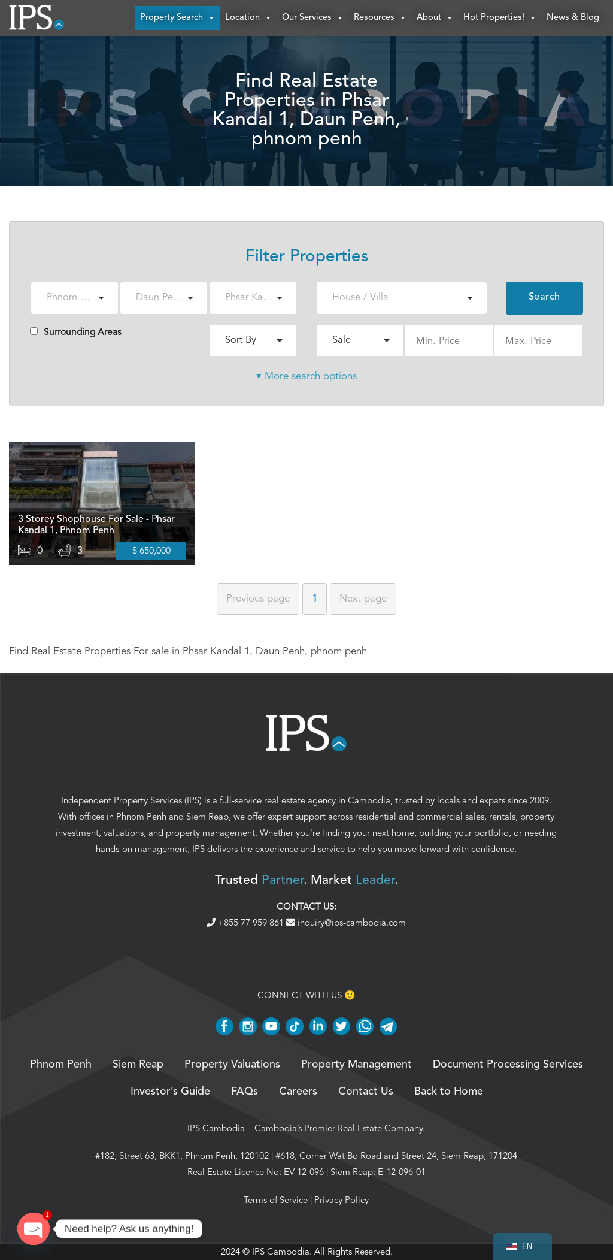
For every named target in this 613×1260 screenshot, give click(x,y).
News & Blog (573, 17)
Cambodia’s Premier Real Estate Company (338, 1128)
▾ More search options (306, 376)
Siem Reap (207, 817)
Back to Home (448, 1091)
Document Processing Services (508, 1064)
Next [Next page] (363, 598)
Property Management (356, 1064)
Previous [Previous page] (258, 598)
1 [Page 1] (314, 598)
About (435, 18)
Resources (380, 18)
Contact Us (365, 1091)
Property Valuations (232, 1064)
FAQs (244, 1091)
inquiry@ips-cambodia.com (346, 922)
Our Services (313, 18)
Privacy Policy (341, 1200)
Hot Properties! (500, 18)
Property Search (178, 18)
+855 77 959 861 (246, 922)
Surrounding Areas (76, 332)
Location (248, 18)
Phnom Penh (141, 817)
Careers (298, 1091)
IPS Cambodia (216, 1128)
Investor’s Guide (170, 1091)
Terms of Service (276, 1200)
